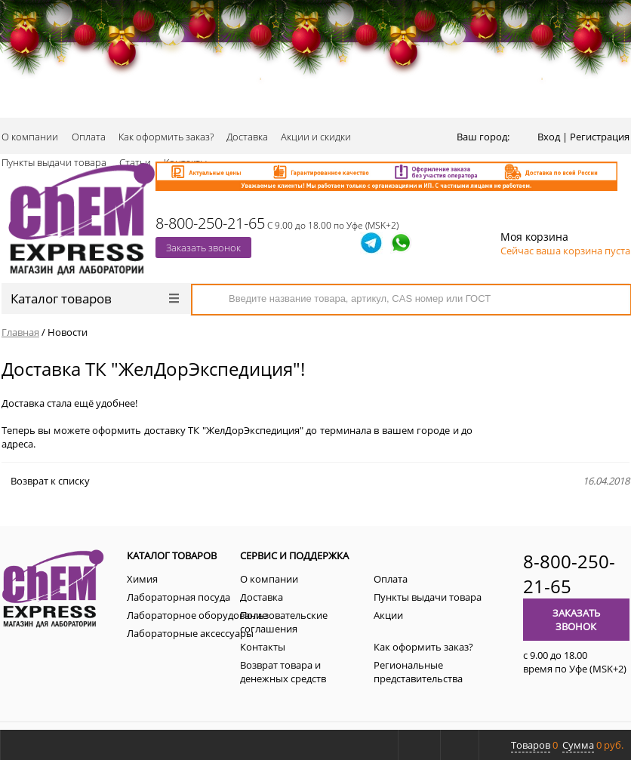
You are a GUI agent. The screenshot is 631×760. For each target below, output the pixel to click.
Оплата (89, 136)
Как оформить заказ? (166, 136)
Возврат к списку (46, 481)
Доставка (247, 136)
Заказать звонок (203, 247)
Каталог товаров (95, 298)
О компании (30, 136)
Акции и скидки (316, 136)
